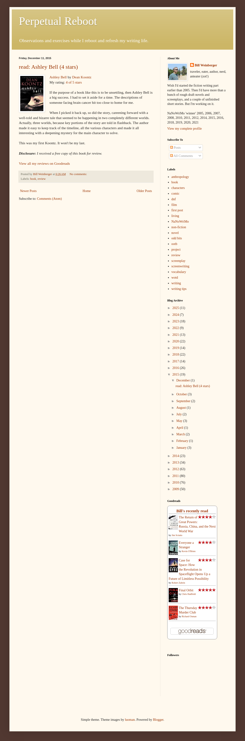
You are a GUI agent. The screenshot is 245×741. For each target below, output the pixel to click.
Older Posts (144, 191)
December (183, 380)
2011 (176, 476)
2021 (176, 334)
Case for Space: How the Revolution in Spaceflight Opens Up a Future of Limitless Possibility (189, 570)
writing (176, 283)
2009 (176, 489)
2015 (176, 374)
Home (87, 191)
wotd (175, 277)
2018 (176, 354)
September (183, 401)
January (181, 447)
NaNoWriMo (180, 221)
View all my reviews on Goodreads (44, 163)
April (180, 427)
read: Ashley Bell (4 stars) (48, 67)
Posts (175, 147)
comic (176, 193)
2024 (176, 314)
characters (178, 188)
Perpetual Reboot (58, 21)
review (42, 178)
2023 (176, 321)
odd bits (177, 238)
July (179, 414)
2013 (176, 462)
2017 (176, 361)
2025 (176, 308)
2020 (176, 341)
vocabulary (179, 272)
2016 (176, 368)
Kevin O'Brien (189, 551)
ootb (174, 244)
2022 (176, 328)
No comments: (78, 174)
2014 (176, 456)
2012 (176, 469)
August (181, 407)
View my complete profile (184, 128)
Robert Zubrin (178, 582)
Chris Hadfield (189, 594)
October (182, 394)
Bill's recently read (192, 511)
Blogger (158, 719)
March (181, 434)
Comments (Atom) (49, 198)
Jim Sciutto (177, 535)
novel (175, 233)
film (174, 205)
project (176, 249)
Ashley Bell (58, 77)
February (182, 441)
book (33, 178)
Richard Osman (189, 616)
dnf (174, 199)
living (175, 216)
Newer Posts (28, 191)
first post (177, 210)
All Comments (181, 156)
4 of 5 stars (74, 82)
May (179, 421)
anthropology (180, 177)
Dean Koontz (81, 77)
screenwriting (180, 266)
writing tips (179, 289)
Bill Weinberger (206, 65)
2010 (176, 482)
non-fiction (179, 227)
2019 (176, 348)
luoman (130, 719)
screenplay (179, 261)
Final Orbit (186, 590)
